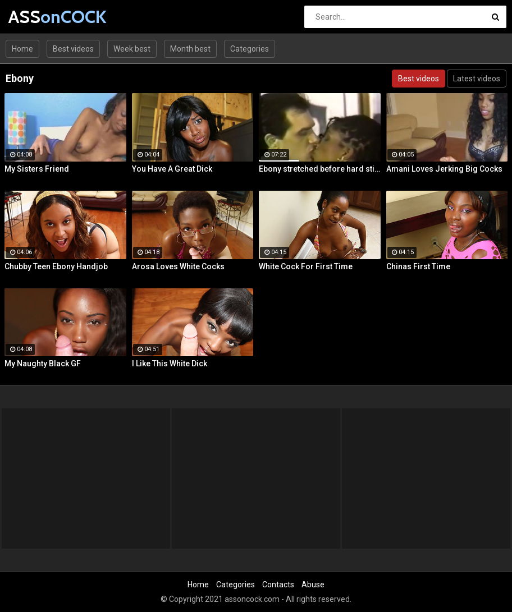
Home (22, 48)
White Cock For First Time (306, 266)
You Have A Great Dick (172, 168)
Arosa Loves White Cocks (178, 266)
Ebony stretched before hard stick (320, 168)
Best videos (73, 48)
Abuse (312, 584)
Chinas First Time (418, 266)
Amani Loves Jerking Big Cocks (444, 168)
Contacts (278, 584)
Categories (249, 48)
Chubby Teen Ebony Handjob (56, 266)
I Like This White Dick (169, 363)
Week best (131, 48)
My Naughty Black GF (42, 363)
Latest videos (476, 78)
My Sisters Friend (36, 168)
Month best (190, 48)
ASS (37, 16)
